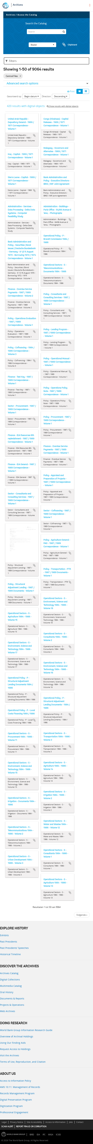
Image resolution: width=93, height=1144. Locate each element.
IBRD (32, 1134)
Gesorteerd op (14, 96)
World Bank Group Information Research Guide (26, 1030)
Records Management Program (17, 1093)
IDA (38, 1134)
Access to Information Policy (15, 1080)
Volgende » (81, 914)
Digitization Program (11, 1106)
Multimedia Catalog (11, 985)
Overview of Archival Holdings (16, 1036)
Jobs (71, 1122)
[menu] (90, 5)
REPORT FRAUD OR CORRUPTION (31, 1126)
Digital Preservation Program (16, 1099)
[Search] (46, 31)
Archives (18, 5)
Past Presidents (8, 941)
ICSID (58, 1134)
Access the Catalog (27, 14)
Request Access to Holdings (15, 1049)
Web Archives (7, 1011)
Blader (42, 44)
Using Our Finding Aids (13, 1042)
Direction (46, 96)
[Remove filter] (20, 76)
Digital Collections (10, 979)
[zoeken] (63, 31)
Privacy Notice (16, 1122)
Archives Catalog (9, 973)
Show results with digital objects (62, 106)
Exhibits (4, 935)
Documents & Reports (12, 998)
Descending (60, 96)
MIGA (50, 1134)
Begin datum (31, 96)
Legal (4, 1122)
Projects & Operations (12, 1004)
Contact (79, 1122)
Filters (11, 61)
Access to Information (55, 1122)
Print (71, 91)
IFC (44, 1134)
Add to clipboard (34, 135)
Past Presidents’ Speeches (14, 947)
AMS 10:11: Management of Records (20, 1087)
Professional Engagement (14, 1112)
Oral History (6, 992)
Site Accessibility (34, 1122)
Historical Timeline (10, 954)
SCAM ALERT (7, 1126)
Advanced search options (22, 83)
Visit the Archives (9, 1055)
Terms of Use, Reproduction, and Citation (23, 1061)
